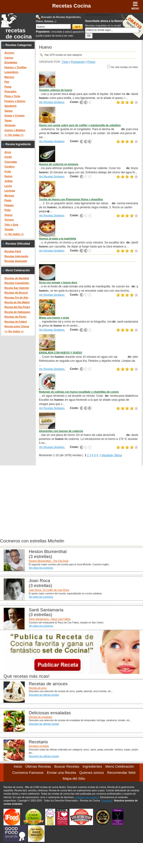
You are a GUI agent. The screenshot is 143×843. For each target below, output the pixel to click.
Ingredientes (92, 766)
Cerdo (8, 156)
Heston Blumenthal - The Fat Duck (49, 560)
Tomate (8, 229)
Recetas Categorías (18, 45)
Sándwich (10, 105)
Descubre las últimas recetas (44, 695)
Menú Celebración (17, 270)
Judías (8, 180)
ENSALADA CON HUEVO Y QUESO (60, 352)
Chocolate (10, 161)
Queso (8, 214)
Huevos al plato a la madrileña (57, 238)
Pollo (7, 210)
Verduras (10, 125)
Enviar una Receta (61, 773)
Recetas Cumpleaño (16, 282)
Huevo (8, 176)
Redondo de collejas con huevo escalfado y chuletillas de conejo (79, 391)
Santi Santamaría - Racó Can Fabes (49, 618)
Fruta (7, 171)
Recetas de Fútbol (15, 321)
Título (65, 62)
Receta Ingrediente (18, 144)
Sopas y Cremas (14, 115)
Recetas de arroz (38, 688)
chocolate (56, 31)
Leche (8, 185)
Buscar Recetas (66, 766)
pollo (40, 35)
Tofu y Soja (11, 224)
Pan (6, 81)
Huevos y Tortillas (15, 67)
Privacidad (106, 800)
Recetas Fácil (12, 251)
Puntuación (78, 62)
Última (118, 455)
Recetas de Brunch (16, 292)
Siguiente (107, 455)
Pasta (7, 86)
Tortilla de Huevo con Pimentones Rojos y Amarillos (71, 199)
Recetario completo (39, 746)
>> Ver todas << (14, 134)
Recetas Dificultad (17, 243)
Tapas (8, 120)
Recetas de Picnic (15, 316)
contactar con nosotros (87, 797)
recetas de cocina (19, 33)
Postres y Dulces (14, 101)
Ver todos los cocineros (41, 567)
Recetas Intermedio (16, 256)
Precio (91, 62)
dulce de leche (53, 35)
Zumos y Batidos (14, 130)
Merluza (9, 195)
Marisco (9, 77)
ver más (68, 35)
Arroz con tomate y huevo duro (58, 282)
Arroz (7, 152)
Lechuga (9, 190)
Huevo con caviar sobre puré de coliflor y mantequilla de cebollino (80, 125)
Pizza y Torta (12, 96)
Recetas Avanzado (15, 261)
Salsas (8, 110)
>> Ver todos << (14, 234)
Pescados (10, 91)
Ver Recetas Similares (51, 102)
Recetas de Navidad (16, 278)
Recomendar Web (121, 773)
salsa (68, 31)
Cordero (9, 166)
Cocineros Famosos (28, 773)
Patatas (9, 205)
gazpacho (78, 31)
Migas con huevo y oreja (54, 317)
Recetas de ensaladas (40, 717)
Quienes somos (91, 773)
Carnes (8, 57)
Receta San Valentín (16, 287)
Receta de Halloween (17, 312)
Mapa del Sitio (74, 778)
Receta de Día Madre (17, 302)
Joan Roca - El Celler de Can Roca (49, 589)
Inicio (18, 766)
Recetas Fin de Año (16, 297)
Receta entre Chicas (16, 326)
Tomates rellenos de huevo (55, 90)
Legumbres (11, 72)
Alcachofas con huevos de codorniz (61, 431)
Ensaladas (10, 62)
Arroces (9, 52)
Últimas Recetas (38, 766)
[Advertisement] (71, 498)
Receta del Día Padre (17, 307)
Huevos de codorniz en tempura (58, 164)
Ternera (9, 219)
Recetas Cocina (71, 6)
